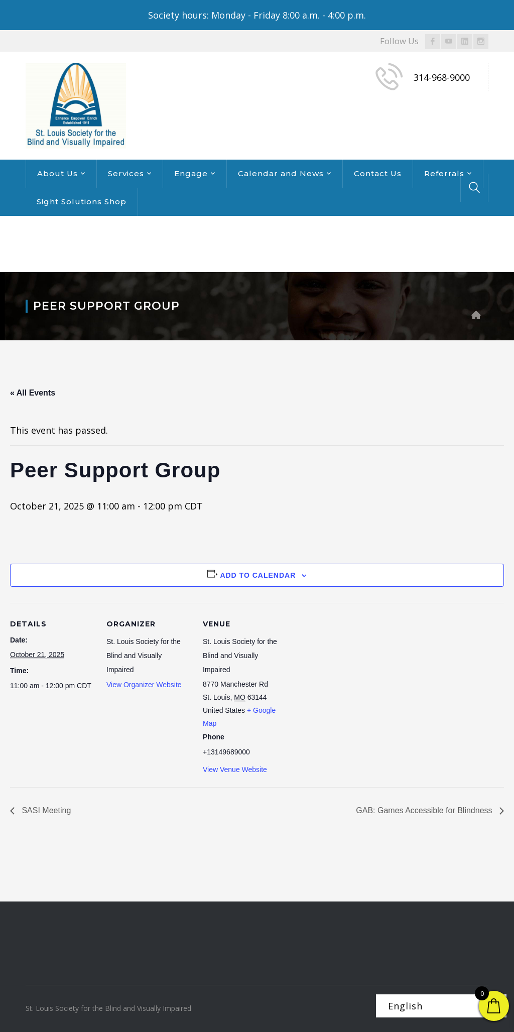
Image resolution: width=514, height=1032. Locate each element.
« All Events (32, 393)
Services (126, 173)
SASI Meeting (45, 810)
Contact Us (378, 173)
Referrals (444, 173)
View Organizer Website (144, 685)
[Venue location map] (352, 672)
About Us (57, 173)
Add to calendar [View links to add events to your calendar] (258, 575)
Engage (191, 173)
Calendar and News (281, 173)
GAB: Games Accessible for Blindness (425, 810)
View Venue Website (235, 769)
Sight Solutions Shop (81, 201)
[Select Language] (441, 1005)
